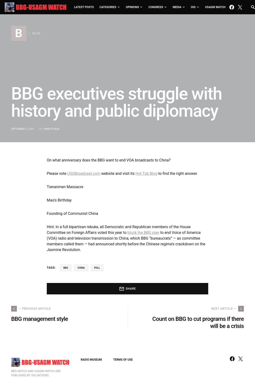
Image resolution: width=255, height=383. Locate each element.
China (81, 268)
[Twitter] (240, 7)
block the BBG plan (143, 232)
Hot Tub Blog (146, 173)
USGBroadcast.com (83, 173)
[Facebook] (231, 7)
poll (97, 268)
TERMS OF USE (123, 359)
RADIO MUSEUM (91, 359)
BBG (65, 268)
